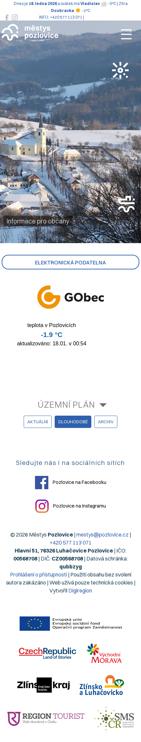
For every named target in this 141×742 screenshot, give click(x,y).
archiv (106, 421)
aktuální (37, 421)
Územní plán (66, 404)
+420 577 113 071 (71, 542)
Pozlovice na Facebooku (70, 482)
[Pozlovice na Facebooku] (7, 17)
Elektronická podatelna (70, 262)
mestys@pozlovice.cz (102, 534)
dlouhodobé (73, 421)
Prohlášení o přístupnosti (38, 574)
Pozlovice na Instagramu (70, 506)
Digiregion (80, 590)
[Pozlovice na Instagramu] (15, 17)
